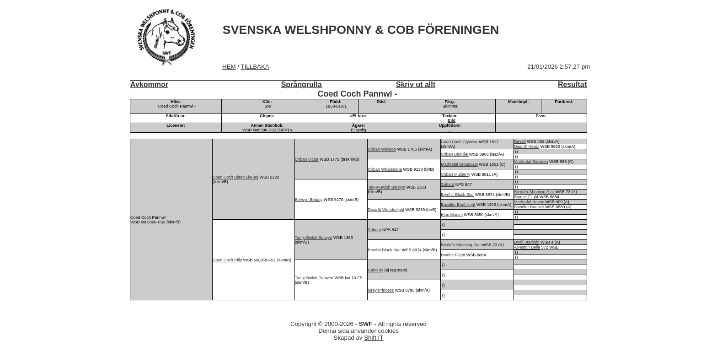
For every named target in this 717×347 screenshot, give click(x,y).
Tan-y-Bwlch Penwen (314, 278)
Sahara (447, 184)
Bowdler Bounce (529, 207)
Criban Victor (307, 159)
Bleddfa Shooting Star (534, 192)
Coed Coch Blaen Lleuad (235, 177)
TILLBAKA (255, 66)
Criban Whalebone (385, 169)
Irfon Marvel (452, 214)
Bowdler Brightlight (458, 204)
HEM (229, 66)
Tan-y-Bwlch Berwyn (386, 187)
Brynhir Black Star (457, 194)
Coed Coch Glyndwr (459, 142)
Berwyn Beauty (309, 199)
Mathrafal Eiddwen (531, 161)
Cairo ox (375, 270)
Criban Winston (382, 149)
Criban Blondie (455, 154)
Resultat (572, 84)
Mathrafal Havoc (529, 202)
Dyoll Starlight (527, 242)
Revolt (520, 141)
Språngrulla (301, 84)
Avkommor (149, 84)
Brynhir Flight (526, 197)
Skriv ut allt (415, 84)
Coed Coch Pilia (227, 260)
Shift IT (373, 337)
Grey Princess (381, 290)
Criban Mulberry (455, 174)
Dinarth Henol (526, 146)
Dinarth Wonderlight (386, 209)
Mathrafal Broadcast (459, 164)
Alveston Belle (527, 247)
